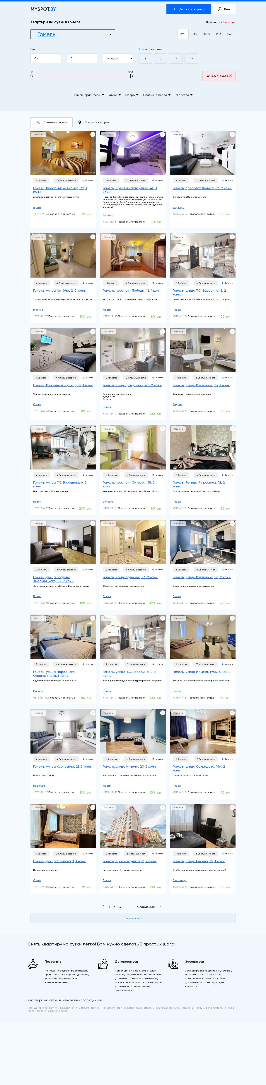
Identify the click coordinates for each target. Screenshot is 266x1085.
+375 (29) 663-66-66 (186, 411)
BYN (182, 34)
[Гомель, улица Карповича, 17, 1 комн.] (203, 350)
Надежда (178, 207)
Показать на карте (93, 122)
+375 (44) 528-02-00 (46, 411)
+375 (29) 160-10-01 (45, 213)
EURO (206, 34)
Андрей (177, 404)
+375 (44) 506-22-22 (185, 792)
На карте (88, 181)
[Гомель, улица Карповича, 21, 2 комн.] (203, 542)
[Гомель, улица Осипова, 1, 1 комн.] (63, 826)
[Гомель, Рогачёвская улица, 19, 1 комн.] (63, 350)
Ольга (37, 404)
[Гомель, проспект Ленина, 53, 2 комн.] (203, 153)
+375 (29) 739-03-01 (45, 316)
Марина (38, 309)
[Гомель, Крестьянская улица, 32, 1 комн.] (63, 153)
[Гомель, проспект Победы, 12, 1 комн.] (133, 255)
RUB (218, 34)
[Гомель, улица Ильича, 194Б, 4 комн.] (203, 637)
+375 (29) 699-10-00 (115, 221)
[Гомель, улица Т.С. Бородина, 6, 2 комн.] (63, 447)
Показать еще (133, 918)
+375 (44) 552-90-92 (185, 508)
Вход (224, 9)
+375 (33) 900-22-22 (46, 697)
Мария (107, 309)
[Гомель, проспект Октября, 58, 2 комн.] (133, 447)
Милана (38, 690)
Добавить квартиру (189, 9)
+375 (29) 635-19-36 (115, 508)
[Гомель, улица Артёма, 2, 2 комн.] (63, 255)
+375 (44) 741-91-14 (185, 316)
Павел (177, 309)
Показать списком (52, 122)
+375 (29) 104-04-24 (115, 316)
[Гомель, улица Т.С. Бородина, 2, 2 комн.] (203, 255)
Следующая (146, 907)
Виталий (108, 501)
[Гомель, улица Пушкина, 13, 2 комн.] (133, 542)
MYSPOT (43, 9)
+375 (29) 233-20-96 (185, 213)
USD (194, 34)
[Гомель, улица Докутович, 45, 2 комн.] (133, 350)
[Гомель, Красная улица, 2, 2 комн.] (133, 826)
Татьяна (108, 215)
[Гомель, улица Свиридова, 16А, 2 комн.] (203, 731)
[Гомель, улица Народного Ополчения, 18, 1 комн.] (63, 637)
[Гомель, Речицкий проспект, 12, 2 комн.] (203, 447)
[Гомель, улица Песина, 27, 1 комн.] (203, 826)
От (47, 58)
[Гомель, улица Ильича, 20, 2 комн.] (133, 731)
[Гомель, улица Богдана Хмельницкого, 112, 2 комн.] (63, 542)
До (83, 58)
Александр (180, 880)
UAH (229, 34)
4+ (191, 58)
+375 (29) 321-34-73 (185, 886)
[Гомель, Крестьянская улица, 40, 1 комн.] (133, 153)
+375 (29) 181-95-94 (45, 886)
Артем (37, 207)
